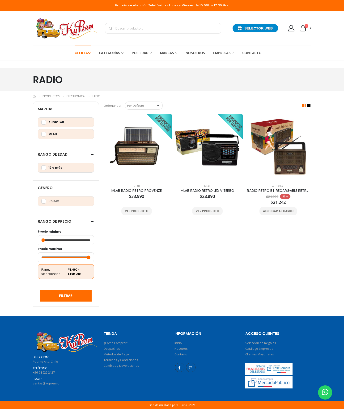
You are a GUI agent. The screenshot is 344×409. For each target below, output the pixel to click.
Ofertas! (83, 53)
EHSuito (182, 405)
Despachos (112, 348)
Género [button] (45, 187)
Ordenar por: (113, 105)
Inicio (178, 343)
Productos (50, 96)
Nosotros (195, 53)
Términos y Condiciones (121, 360)
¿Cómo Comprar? (116, 343)
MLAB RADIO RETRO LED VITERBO (207, 190)
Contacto (252, 53)
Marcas (167, 53)
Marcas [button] (46, 109)
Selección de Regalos (260, 343)
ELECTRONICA (76, 96)
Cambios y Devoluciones (121, 365)
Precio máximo (50, 249)
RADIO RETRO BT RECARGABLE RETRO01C (278, 190)
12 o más (51, 167)
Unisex (50, 201)
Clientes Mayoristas (259, 354)
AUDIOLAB (278, 186)
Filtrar (65, 295)
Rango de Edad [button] (53, 154)
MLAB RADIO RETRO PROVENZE (136, 190)
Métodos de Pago (116, 354)
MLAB (136, 186)
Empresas (222, 53)
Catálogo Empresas (259, 348)
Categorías (109, 53)
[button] (305, 28)
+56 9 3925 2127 (44, 372)
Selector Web (255, 28)
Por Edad (140, 53)
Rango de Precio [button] (54, 221)
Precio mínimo (49, 232)
